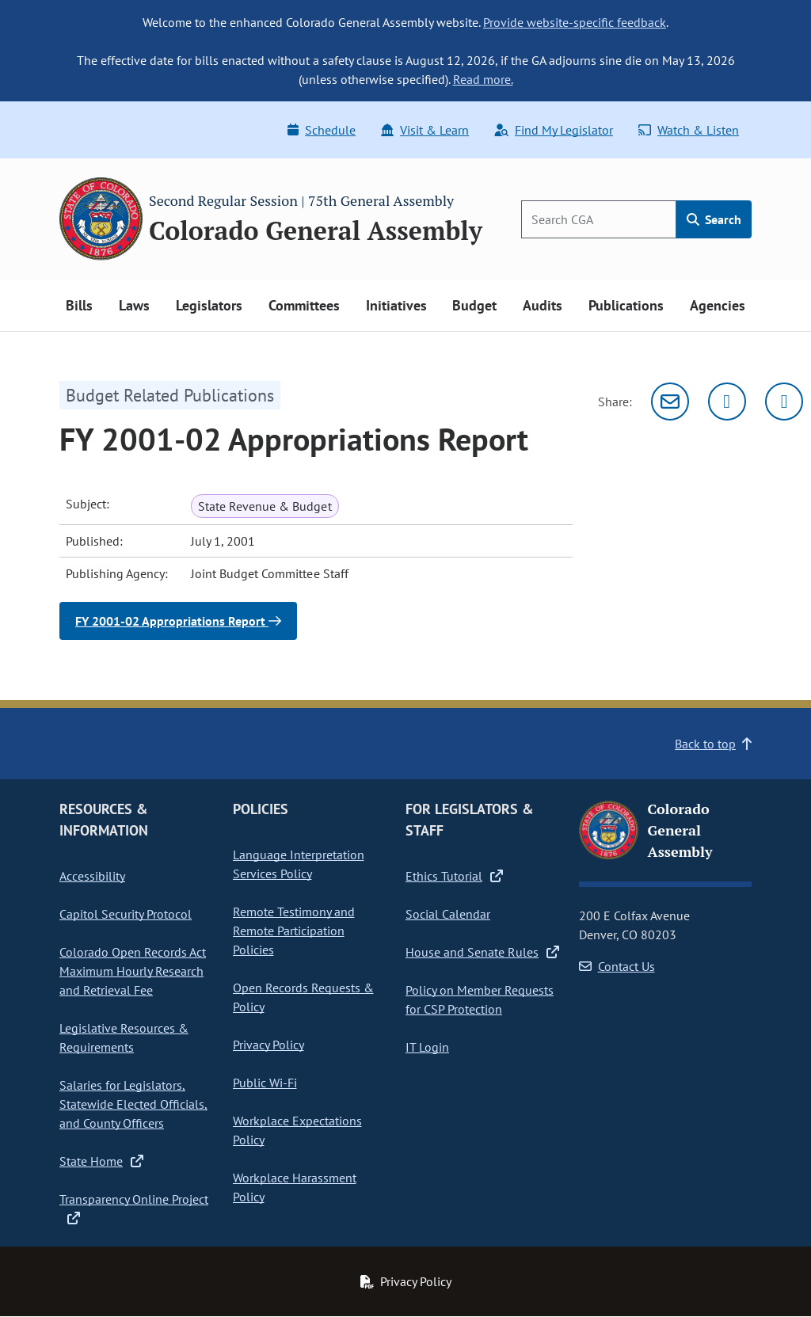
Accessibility (92, 876)
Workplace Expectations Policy (297, 1130)
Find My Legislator (553, 130)
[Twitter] (727, 402)
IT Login (427, 1047)
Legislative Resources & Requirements (123, 1037)
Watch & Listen (688, 130)
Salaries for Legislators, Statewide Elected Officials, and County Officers (133, 1104)
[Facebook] (784, 402)
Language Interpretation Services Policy (298, 864)
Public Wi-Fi (265, 1083)
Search (714, 219)
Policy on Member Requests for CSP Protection (480, 999)
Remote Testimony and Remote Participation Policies (294, 930)
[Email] (670, 402)
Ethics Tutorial (454, 876)
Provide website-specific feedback (574, 22)
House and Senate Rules (482, 952)
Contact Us (617, 966)
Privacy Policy (268, 1044)
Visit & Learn (425, 130)
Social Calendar (448, 914)
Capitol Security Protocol (125, 914)
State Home (101, 1161)
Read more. (483, 79)
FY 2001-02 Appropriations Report (178, 621)
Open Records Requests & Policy (303, 997)
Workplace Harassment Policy (294, 1187)
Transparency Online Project (133, 1208)
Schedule (321, 130)
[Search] (598, 219)
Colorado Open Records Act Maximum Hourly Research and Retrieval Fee (132, 971)
